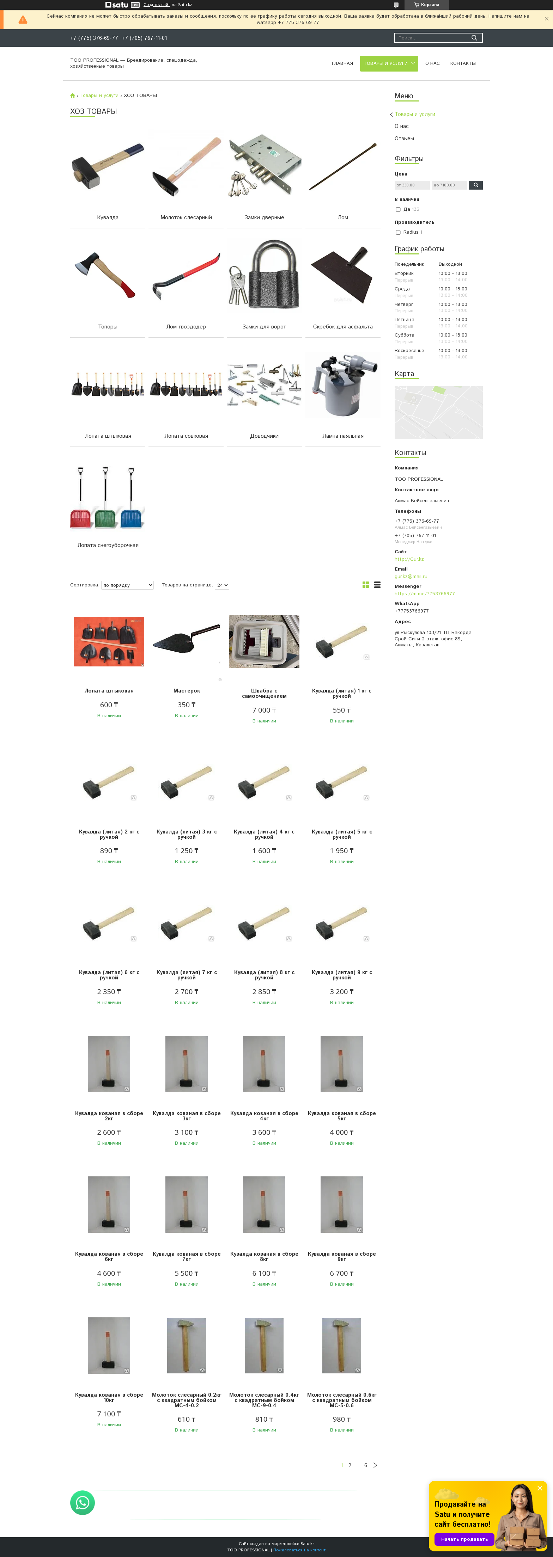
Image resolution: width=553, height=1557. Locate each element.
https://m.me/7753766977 (425, 593)
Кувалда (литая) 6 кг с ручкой (109, 975)
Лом (343, 218)
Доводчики (264, 436)
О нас (432, 63)
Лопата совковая (186, 436)
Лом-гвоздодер (186, 327)
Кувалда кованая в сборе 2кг (109, 1116)
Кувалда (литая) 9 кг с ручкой (342, 975)
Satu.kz (307, 1544)
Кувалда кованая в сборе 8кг (264, 1256)
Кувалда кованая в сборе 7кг (187, 1256)
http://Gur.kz (409, 559)
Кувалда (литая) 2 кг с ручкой (109, 834)
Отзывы (404, 138)
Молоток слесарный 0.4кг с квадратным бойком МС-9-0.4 (264, 1400)
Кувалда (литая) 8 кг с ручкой (264, 975)
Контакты (463, 63)
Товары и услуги (386, 63)
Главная (342, 63)
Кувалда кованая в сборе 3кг (187, 1116)
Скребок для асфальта (343, 327)
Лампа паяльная (343, 436)
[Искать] (474, 37)
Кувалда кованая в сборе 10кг (109, 1397)
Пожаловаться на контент (299, 1550)
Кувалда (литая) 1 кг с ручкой (341, 693)
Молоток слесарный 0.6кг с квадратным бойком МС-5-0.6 (342, 1400)
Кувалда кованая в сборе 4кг (264, 1116)
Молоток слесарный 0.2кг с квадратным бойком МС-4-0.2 (186, 1400)
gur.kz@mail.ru (411, 576)
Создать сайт (157, 4)
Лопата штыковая (108, 436)
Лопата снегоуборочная (108, 545)
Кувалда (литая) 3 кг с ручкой (187, 834)
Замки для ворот (264, 327)
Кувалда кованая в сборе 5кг (342, 1116)
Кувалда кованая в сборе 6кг (109, 1256)
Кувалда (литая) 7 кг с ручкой (187, 975)
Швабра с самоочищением (264, 693)
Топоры (107, 327)
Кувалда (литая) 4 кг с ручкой (264, 834)
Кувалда (108, 218)
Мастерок (187, 691)
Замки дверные (264, 218)
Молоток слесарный (186, 218)
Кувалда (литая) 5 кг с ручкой (342, 834)
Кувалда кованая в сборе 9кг (342, 1256)
